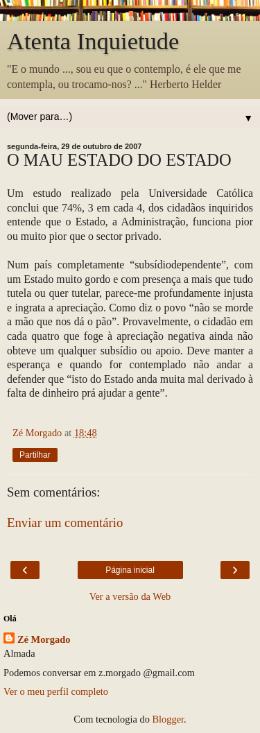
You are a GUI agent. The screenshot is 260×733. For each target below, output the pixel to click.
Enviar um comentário (65, 522)
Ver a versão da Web (130, 596)
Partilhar (35, 455)
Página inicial (130, 570)
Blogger (168, 719)
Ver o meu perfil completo (55, 691)
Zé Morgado (43, 639)
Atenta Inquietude (93, 41)
